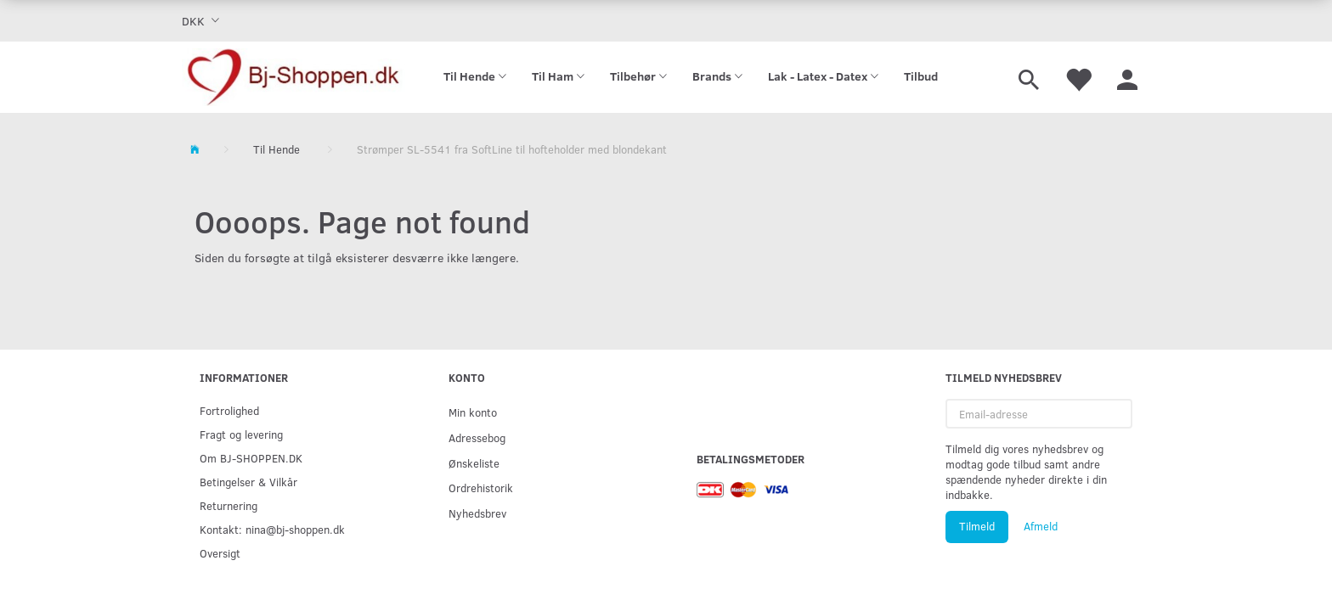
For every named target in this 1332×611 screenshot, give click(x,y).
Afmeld (1041, 526)
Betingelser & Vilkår (248, 481)
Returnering (228, 505)
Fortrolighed (229, 410)
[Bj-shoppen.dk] (293, 77)
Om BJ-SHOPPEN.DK (251, 458)
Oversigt (220, 553)
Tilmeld (977, 526)
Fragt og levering (241, 434)
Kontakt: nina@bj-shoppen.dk (272, 529)
